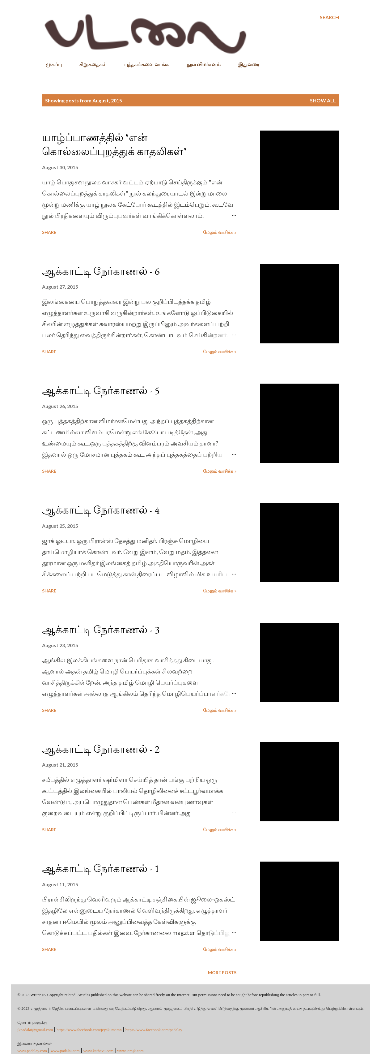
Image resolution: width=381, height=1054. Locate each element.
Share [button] (49, 232)
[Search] (329, 17)
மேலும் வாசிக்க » (219, 232)
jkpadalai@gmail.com (35, 1029)
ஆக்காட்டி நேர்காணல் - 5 (100, 390)
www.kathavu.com (98, 1050)
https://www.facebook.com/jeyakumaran (89, 1029)
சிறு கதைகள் (89, 64)
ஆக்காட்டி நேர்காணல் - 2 (100, 749)
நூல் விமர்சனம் (200, 64)
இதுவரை (245, 64)
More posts (222, 972)
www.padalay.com (32, 1050)
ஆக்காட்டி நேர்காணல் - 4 (100, 510)
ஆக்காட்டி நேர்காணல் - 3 (100, 629)
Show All (323, 100)
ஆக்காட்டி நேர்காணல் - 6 (100, 271)
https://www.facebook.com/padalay (153, 1029)
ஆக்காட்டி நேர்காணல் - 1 (100, 868)
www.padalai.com (65, 1050)
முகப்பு (50, 64)
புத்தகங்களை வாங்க (143, 64)
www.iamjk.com (130, 1050)
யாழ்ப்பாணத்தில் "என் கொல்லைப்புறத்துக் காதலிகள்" (114, 144)
